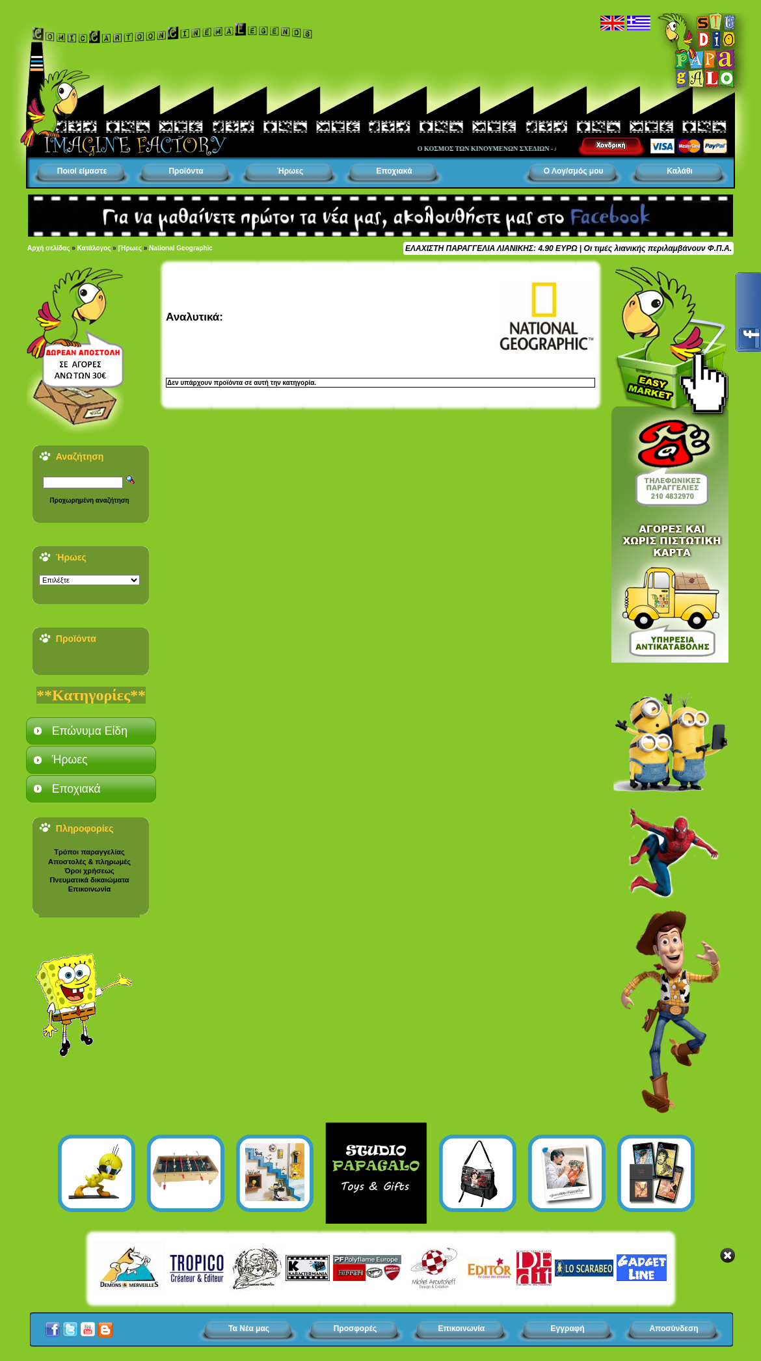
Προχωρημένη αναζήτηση (89, 500)
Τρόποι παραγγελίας (89, 852)
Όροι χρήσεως (89, 871)
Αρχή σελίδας (48, 248)
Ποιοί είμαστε (82, 171)
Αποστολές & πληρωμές (89, 861)
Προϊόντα (185, 171)
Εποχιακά (394, 171)
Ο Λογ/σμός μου (574, 171)
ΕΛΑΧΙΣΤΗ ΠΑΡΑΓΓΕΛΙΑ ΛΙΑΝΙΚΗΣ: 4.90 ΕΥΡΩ (491, 248)
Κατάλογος (94, 248)
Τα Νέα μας (248, 1328)
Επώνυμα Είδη (89, 730)
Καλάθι (680, 171)
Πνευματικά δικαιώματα (89, 880)
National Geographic (181, 248)
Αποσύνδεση (673, 1328)
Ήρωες (290, 171)
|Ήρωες (130, 248)
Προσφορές (355, 1328)
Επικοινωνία (89, 889)
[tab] (91, 731)
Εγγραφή (568, 1328)
